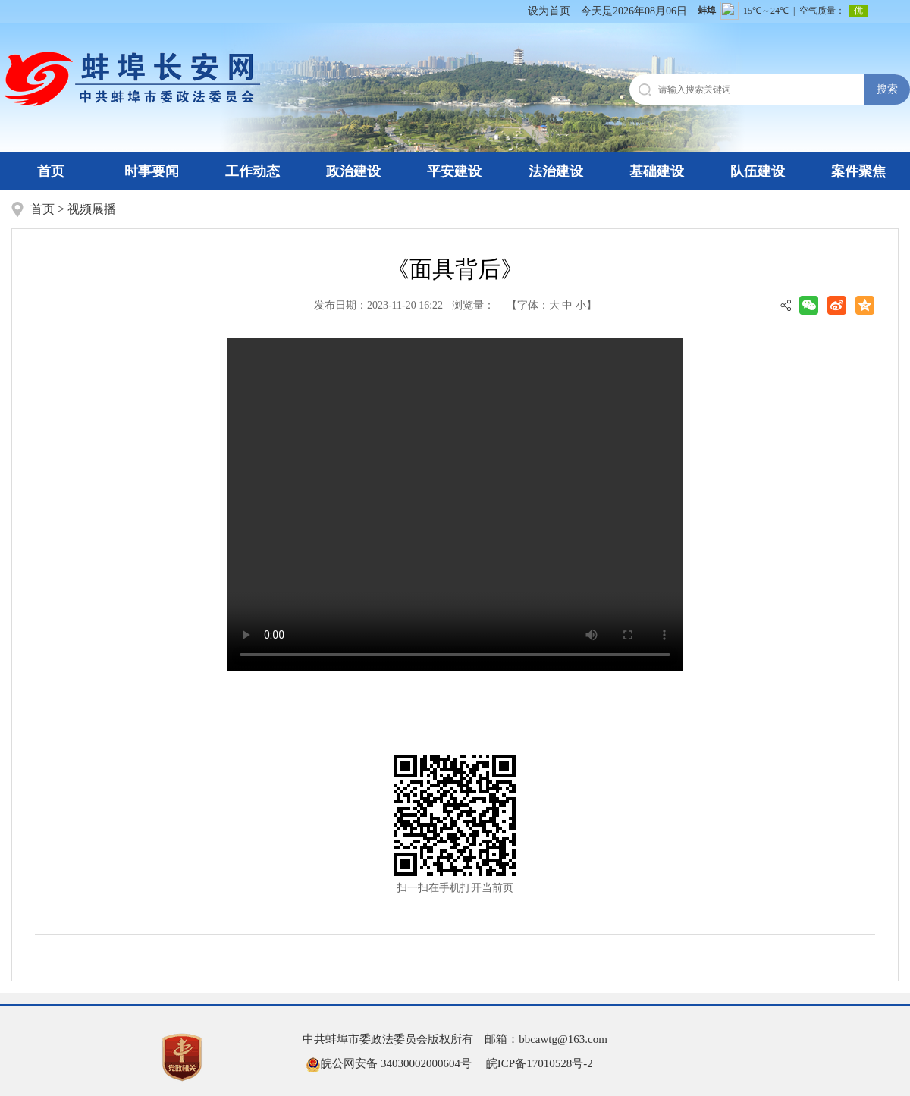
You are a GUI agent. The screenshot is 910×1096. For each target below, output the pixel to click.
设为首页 (549, 11)
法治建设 (556, 171)
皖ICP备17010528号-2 (539, 1063)
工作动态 (252, 171)
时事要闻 (151, 171)
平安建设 (454, 171)
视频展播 (91, 209)
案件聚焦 (858, 171)
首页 (50, 171)
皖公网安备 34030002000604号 (389, 1063)
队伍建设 (757, 171)
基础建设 (656, 171)
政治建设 (353, 171)
